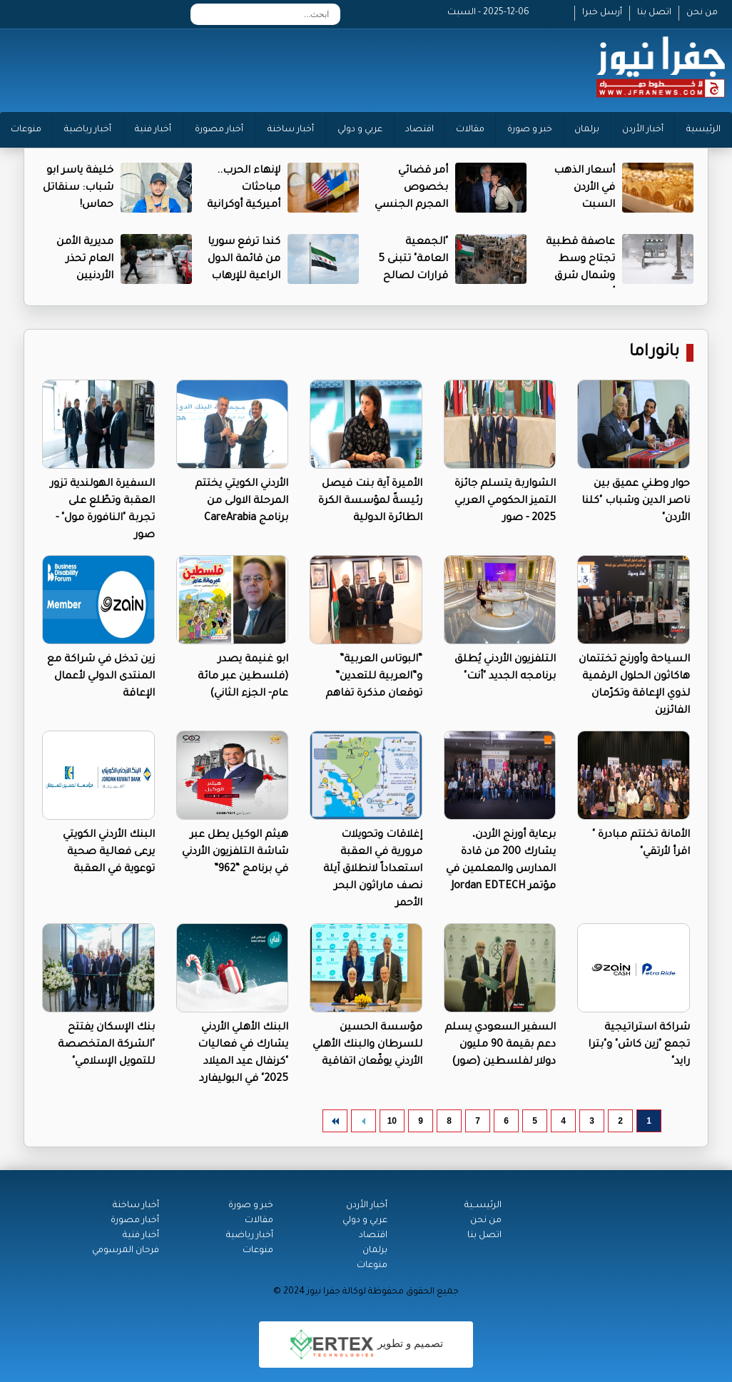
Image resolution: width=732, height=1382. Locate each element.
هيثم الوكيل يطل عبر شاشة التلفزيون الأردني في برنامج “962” (235, 852)
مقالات (470, 130)
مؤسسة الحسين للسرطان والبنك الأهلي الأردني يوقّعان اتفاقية (367, 1045)
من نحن (702, 13)
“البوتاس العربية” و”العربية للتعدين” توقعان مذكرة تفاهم (373, 677)
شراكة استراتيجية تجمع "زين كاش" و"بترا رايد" (639, 1045)
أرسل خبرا (602, 13)
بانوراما (654, 353)
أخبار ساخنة (291, 130)
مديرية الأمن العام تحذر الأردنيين (84, 260)
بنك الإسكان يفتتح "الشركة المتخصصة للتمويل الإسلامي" (106, 1045)
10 (392, 1121)
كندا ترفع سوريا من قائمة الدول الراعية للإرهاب (244, 260)
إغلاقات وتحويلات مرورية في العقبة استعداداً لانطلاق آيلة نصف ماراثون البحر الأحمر (372, 870)
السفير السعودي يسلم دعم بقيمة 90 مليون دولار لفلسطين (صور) (500, 1045)
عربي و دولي (359, 130)
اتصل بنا (654, 13)
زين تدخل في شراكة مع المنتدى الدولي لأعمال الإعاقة (101, 677)
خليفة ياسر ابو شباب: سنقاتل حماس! (78, 188)
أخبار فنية (153, 130)
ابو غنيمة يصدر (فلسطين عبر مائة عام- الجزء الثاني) (243, 677)
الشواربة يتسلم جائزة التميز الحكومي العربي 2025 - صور (505, 501)
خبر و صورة (529, 130)
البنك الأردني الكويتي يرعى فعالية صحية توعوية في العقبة (109, 852)
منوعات (26, 130)
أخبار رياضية (87, 130)
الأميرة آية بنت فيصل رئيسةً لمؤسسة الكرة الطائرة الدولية (370, 501)
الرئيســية (483, 1206)
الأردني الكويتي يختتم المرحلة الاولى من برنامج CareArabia (241, 501)
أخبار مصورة (219, 130)
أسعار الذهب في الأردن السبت (584, 188)
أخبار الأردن (643, 130)
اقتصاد (419, 130)
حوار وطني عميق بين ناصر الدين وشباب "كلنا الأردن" (635, 501)
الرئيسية (703, 130)
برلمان (586, 130)
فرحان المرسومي (125, 1251)
